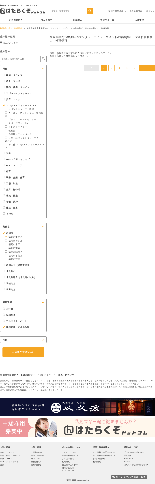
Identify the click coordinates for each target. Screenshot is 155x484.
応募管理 (139, 20)
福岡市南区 (12, 248)
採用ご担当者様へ (117, 11)
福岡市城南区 (13, 252)
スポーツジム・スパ (17, 123)
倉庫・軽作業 (11, 189)
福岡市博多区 (13, 240)
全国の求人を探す (70, 465)
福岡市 (8, 233)
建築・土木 (10, 207)
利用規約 (66, 462)
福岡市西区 (12, 259)
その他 (8, 213)
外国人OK (35, 459)
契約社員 (9, 315)
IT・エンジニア (12, 165)
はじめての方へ (69, 452)
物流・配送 (10, 195)
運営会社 (128, 455)
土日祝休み (36, 462)
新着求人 (77, 20)
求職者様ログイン (70, 455)
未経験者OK (36, 452)
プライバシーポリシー (134, 452)
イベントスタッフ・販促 (19, 109)
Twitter (127, 462)
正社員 (8, 309)
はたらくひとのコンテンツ (136, 465)
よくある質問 (68, 459)
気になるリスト (108, 20)
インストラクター (16, 127)
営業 (7, 153)
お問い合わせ (68, 468)
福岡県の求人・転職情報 (11, 28)
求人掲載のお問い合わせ (104, 452)
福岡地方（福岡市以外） (17, 265)
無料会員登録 (135, 11)
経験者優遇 (36, 465)
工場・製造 (10, 183)
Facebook (128, 459)
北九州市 (9, 271)
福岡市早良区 (13, 255)
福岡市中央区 (13, 237)
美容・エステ (11, 99)
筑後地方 (9, 283)
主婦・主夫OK (37, 455)
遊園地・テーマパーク (18, 134)
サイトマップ (68, 471)
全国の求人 (16, 20)
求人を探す (46, 20)
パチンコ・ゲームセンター (20, 119)
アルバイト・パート (15, 321)
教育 (7, 171)
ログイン (150, 11)
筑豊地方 (9, 289)
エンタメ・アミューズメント (19, 105)
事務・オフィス (12, 75)
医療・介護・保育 (14, 177)
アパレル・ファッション (17, 93)
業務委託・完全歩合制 (16, 327)
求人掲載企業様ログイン (104, 455)
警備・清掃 (10, 201)
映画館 (10, 130)
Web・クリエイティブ (16, 159)
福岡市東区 (12, 244)
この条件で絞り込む (23, 351)
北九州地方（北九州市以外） (19, 277)
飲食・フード (11, 81)
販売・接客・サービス (16, 87)
